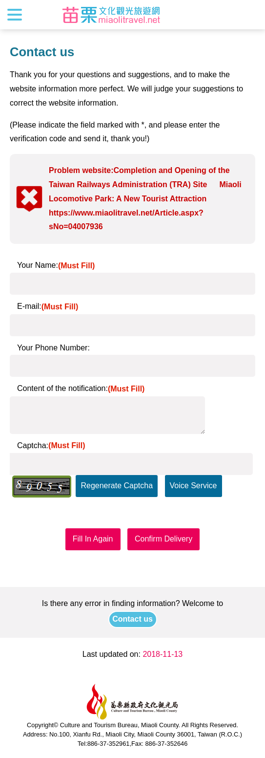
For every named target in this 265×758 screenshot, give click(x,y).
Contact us (132, 619)
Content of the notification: (80, 388)
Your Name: (56, 265)
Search (249, 14)
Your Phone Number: (53, 348)
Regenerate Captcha (117, 485)
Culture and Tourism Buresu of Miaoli (111, 14)
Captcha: (51, 445)
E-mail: (47, 306)
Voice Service (193, 485)
